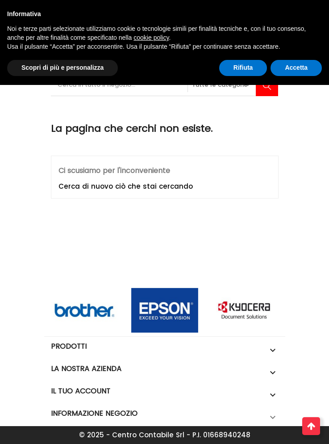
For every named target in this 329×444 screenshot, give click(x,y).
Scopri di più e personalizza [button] (62, 67)
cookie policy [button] (151, 37)
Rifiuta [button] (243, 67)
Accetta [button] (296, 67)
